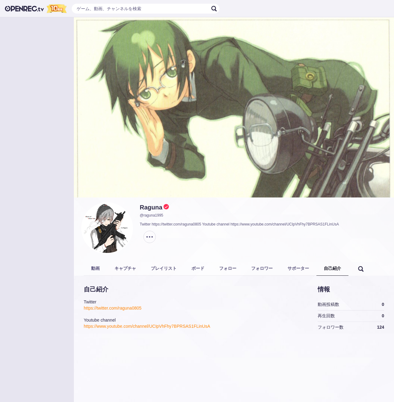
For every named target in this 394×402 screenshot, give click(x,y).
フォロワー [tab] (262, 268)
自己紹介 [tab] (332, 268)
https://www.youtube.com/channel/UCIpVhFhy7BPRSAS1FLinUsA (147, 326)
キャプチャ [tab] (125, 268)
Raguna (151, 207)
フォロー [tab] (227, 268)
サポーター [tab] (298, 268)
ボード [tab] (197, 268)
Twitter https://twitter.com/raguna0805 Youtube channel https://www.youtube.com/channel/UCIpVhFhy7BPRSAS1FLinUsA (239, 224)
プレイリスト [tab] (164, 268)
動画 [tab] (95, 268)
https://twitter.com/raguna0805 (113, 308)
